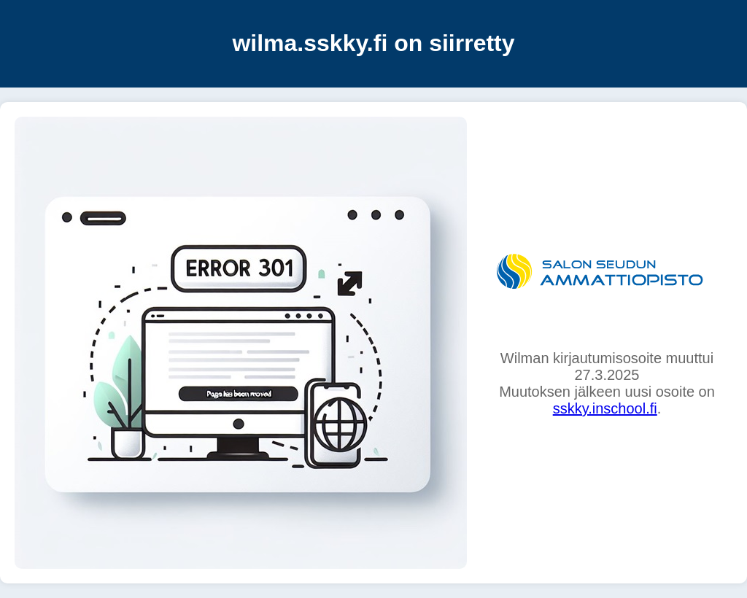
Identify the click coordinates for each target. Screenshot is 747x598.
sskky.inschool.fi (605, 408)
